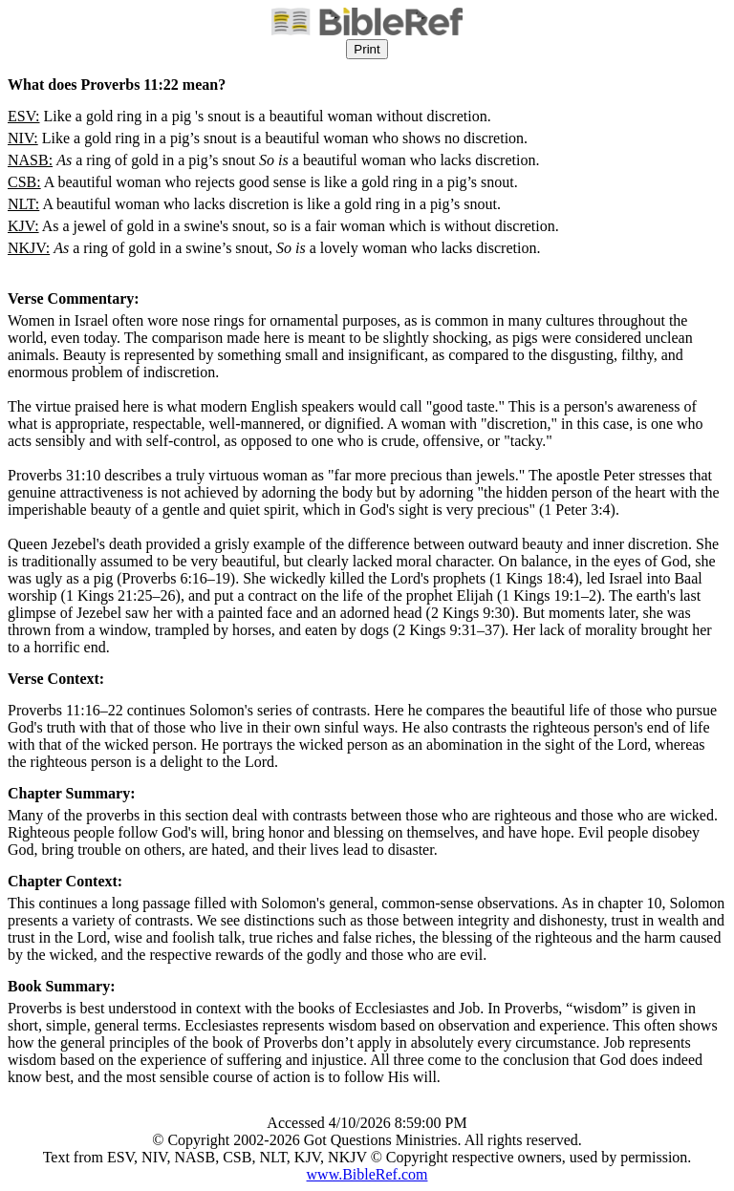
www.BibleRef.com (367, 1174)
